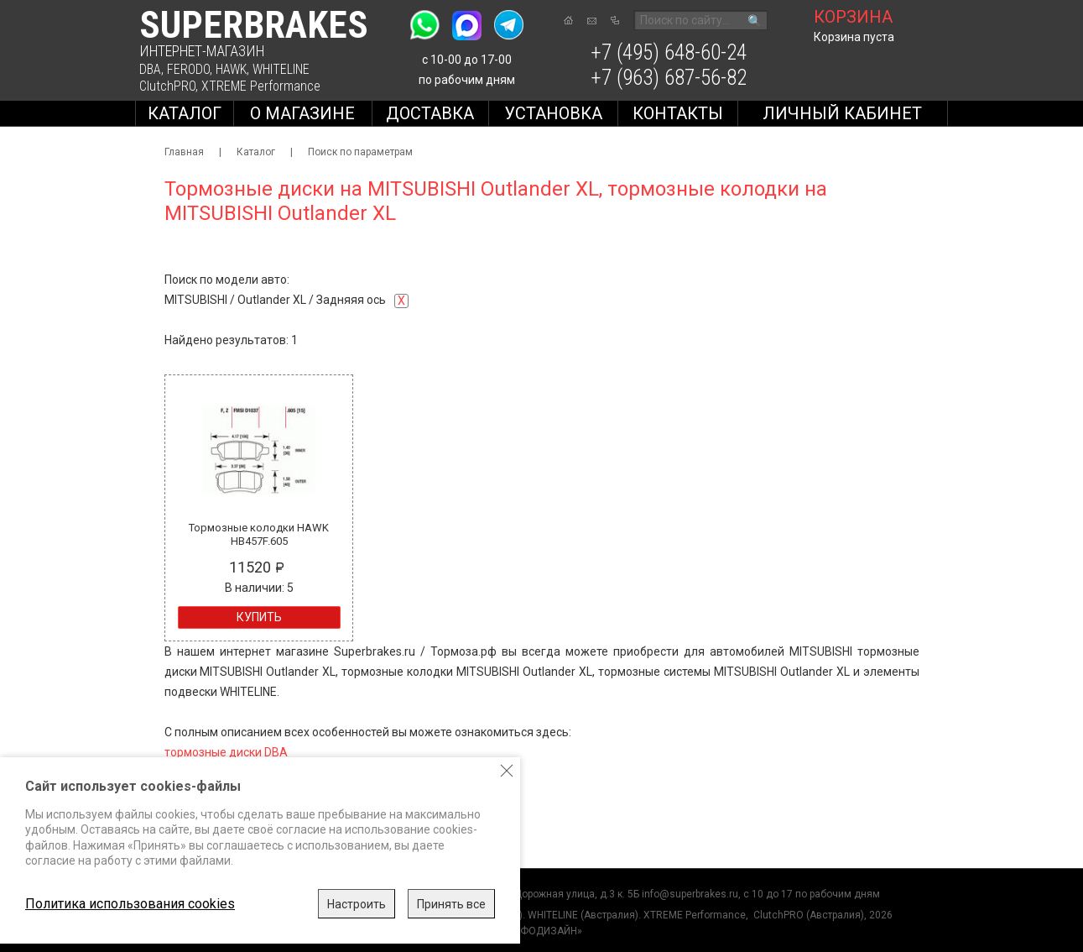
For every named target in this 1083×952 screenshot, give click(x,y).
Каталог (184, 113)
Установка (553, 113)
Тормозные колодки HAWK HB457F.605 (259, 534)
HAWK (231, 69)
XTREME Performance (260, 86)
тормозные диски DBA (226, 752)
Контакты (678, 113)
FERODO (188, 69)
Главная (184, 152)
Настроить (356, 904)
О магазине (302, 113)
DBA (150, 69)
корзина (853, 17)
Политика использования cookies (130, 904)
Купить (259, 617)
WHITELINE (281, 69)
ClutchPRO (167, 86)
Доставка (430, 113)
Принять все (451, 904)
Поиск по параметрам (360, 152)
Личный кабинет (842, 113)
